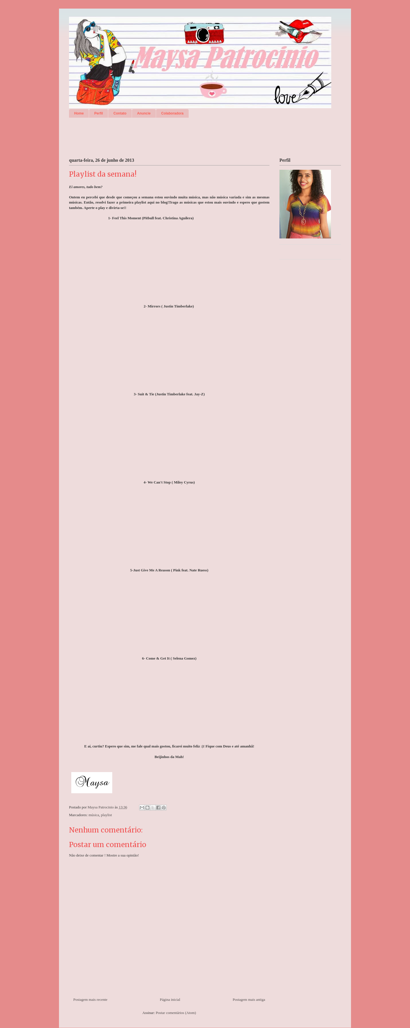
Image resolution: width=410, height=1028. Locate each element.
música (93, 815)
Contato (119, 113)
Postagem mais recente (90, 999)
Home (79, 113)
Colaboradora (172, 113)
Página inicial (170, 999)
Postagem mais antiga (249, 999)
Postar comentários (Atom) (176, 1013)
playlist (106, 815)
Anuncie (144, 113)
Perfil (98, 113)
